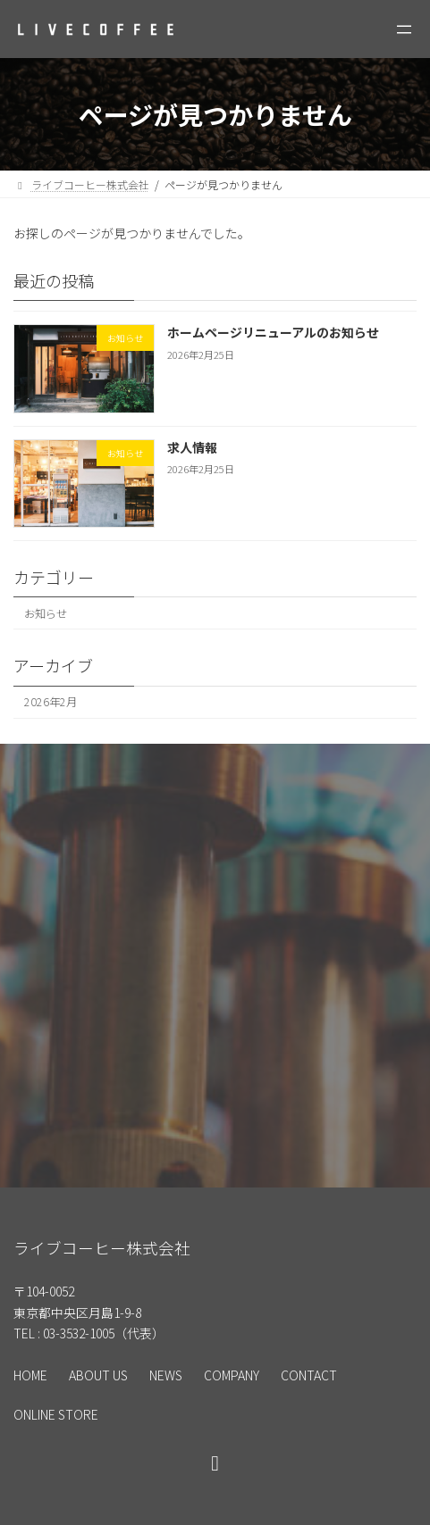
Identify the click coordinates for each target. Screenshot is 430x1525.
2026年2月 (50, 702)
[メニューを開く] (404, 29)
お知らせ (45, 613)
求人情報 (192, 447)
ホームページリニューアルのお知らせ (273, 332)
